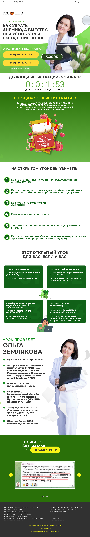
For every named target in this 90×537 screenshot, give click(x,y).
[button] (21, 54)
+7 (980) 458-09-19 (82, 2)
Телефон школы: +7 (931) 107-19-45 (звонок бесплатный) (20, 2)
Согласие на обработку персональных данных (45, 531)
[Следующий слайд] (79, 475)
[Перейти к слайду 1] (42, 496)
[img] (75, 2)
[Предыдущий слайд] (11, 475)
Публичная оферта (45, 528)
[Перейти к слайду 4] (46, 496)
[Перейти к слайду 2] (43, 496)
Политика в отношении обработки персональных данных (45, 525)
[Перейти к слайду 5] (47, 496)
